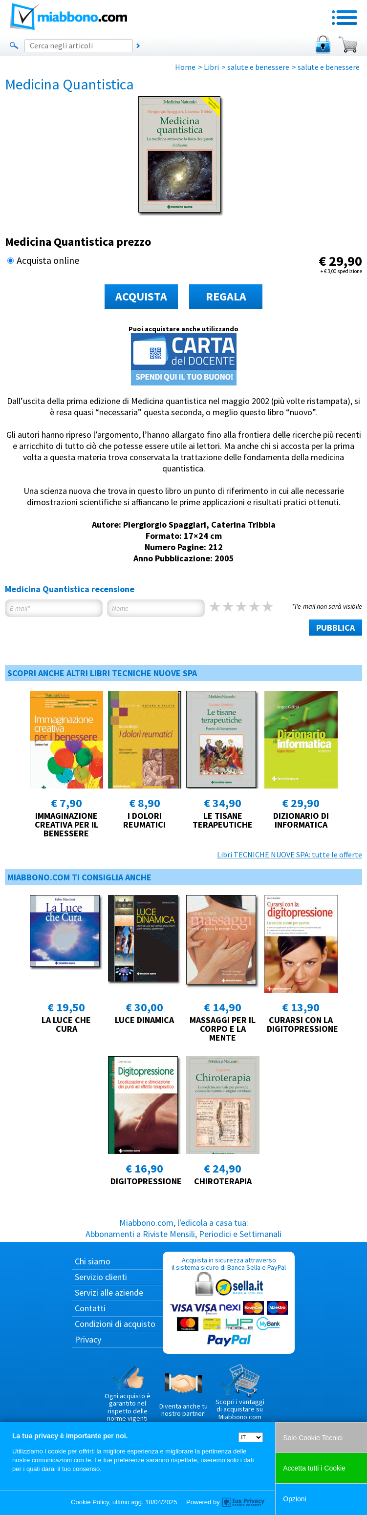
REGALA (226, 296)
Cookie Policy (90, 1502)
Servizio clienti (101, 1276)
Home (185, 67)
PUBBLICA (335, 627)
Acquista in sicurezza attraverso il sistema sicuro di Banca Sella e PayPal (229, 1302)
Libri (211, 67)
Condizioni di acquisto (115, 1323)
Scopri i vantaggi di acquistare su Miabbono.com (240, 1392)
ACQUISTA (141, 296)
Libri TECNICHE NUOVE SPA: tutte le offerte (289, 854)
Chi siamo (92, 1261)
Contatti (90, 1308)
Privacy (88, 1339)
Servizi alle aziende (109, 1292)
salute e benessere (258, 67)
